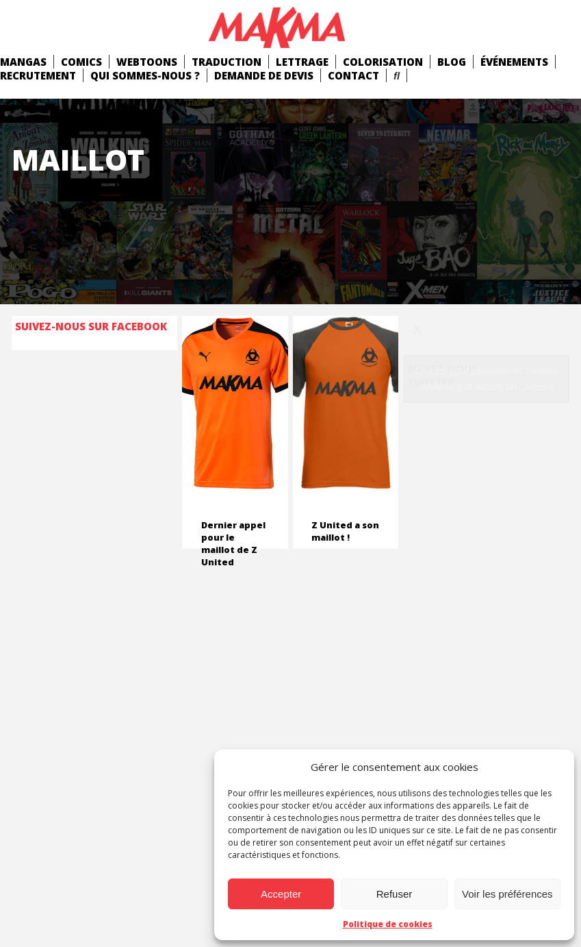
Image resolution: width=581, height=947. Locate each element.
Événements (514, 62)
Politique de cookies (387, 924)
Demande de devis (263, 75)
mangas (23, 62)
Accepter (281, 894)
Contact (353, 75)
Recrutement (38, 75)
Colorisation (383, 62)
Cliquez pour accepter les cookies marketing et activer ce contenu (486, 378)
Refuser (394, 894)
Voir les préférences (507, 894)
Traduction (226, 62)
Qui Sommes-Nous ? (145, 75)
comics (81, 62)
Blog (451, 62)
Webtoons (146, 62)
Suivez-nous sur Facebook (91, 326)
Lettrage (302, 62)
